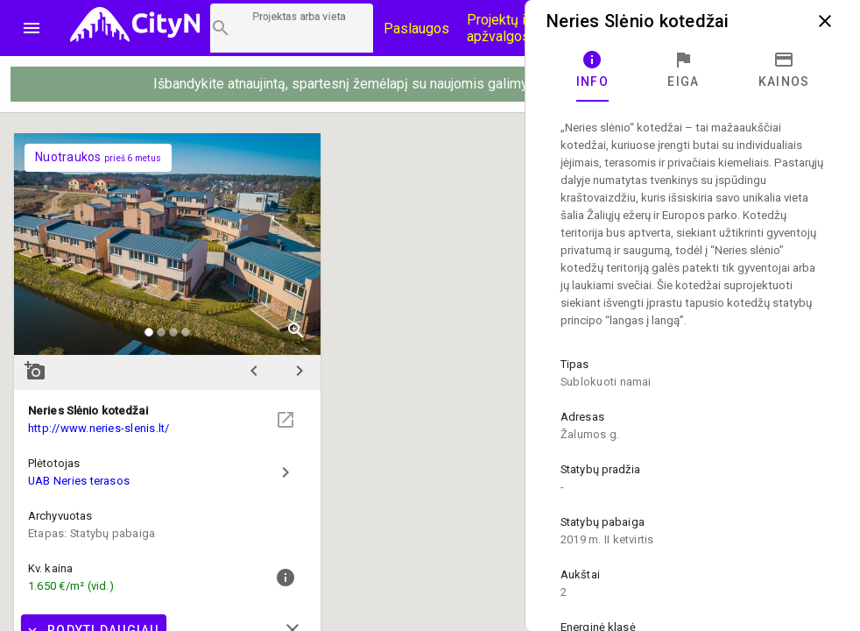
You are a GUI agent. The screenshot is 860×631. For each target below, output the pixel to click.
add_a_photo (35, 370)
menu (31, 28)
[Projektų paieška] (291, 28)
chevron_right (299, 370)
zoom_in (296, 330)
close (824, 21)
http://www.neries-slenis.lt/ (99, 428)
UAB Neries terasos (79, 480)
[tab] (592, 70)
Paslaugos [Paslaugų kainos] (416, 28)
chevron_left (253, 370)
